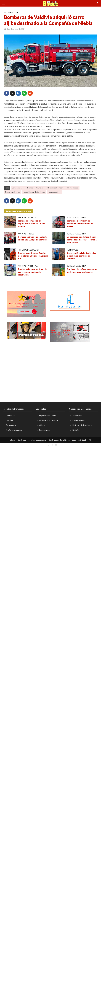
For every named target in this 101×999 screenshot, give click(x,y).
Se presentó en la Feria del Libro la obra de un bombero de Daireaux (81, 256)
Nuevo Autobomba (12, 192)
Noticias (8, 12)
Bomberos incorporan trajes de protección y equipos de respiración (32, 272)
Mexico (31, 234)
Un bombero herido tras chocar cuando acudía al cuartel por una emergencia (82, 240)
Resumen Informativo (48, 420)
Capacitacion (44, 430)
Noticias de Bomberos (55, 188)
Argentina (33, 218)
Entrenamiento (78, 420)
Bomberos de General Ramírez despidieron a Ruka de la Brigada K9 (33, 256)
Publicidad (10, 415)
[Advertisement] (26, 363)
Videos (42, 425)
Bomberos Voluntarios (35, 188)
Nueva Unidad (72, 188)
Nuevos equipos (54, 192)
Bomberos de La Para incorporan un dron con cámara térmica (82, 270)
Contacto (10, 420)
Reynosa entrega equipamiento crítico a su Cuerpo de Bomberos (33, 238)
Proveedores (11, 425)
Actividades (72, 250)
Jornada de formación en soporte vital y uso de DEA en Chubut (32, 224)
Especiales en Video (47, 415)
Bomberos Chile (18, 188)
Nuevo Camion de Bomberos (34, 192)
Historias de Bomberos (28, 250)
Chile (16, 12)
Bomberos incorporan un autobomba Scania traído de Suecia (80, 224)
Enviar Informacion (14, 430)
